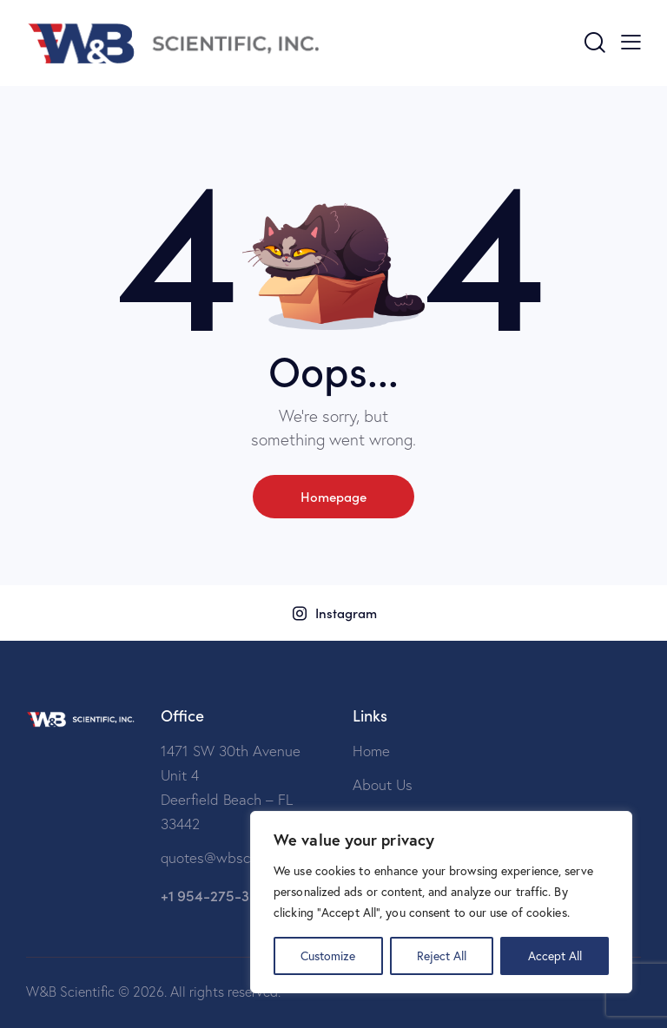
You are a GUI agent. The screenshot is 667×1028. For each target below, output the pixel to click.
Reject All (441, 956)
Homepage (333, 496)
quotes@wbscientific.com (241, 857)
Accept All (555, 956)
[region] (441, 902)
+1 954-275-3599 (218, 895)
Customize (327, 956)
